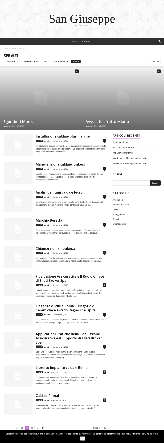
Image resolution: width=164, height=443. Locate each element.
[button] (159, 41)
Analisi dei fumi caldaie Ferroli (60, 192)
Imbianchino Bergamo (123, 153)
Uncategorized (119, 224)
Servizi (13, 49)
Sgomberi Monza (19, 121)
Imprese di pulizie (30, 61)
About (75, 41)
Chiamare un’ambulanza (56, 248)
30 (21, 428)
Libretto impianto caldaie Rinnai (62, 367)
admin (7, 126)
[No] (160, 436)
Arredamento (11, 61)
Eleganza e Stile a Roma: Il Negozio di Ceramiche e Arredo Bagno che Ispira (66, 308)
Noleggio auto (61, 61)
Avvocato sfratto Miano (107, 121)
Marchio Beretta (49, 220)
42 (43, 428)
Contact (86, 41)
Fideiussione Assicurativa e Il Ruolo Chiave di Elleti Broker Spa (70, 278)
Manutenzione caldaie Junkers (60, 164)
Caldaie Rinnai (47, 395)
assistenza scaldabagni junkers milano (130, 158)
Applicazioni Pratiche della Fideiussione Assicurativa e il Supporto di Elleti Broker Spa (69, 338)
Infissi (46, 61)
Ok (83, 438)
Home (6, 49)
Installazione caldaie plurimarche (63, 136)
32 (32, 428)
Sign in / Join (37, 2)
